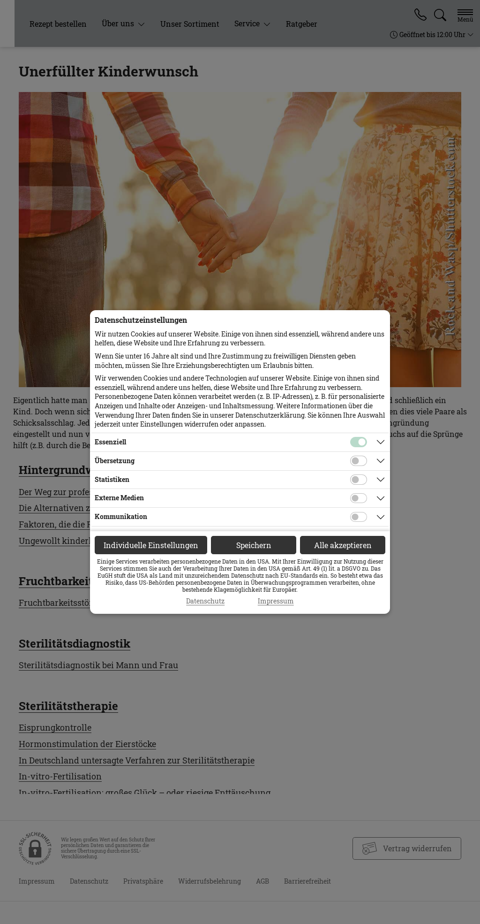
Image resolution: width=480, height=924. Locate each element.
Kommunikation (121, 516)
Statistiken (112, 479)
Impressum (276, 601)
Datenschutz (205, 601)
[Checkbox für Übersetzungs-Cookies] (358, 461)
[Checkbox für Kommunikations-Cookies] (358, 517)
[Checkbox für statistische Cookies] (358, 479)
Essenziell (110, 441)
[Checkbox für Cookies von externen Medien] (358, 498)
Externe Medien (119, 497)
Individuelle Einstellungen (151, 545)
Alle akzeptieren (343, 545)
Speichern (253, 545)
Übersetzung (115, 460)
